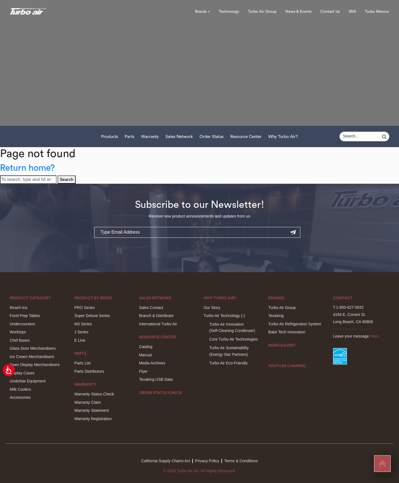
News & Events (298, 12)
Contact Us (330, 12)
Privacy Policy (207, 461)
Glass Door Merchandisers (33, 348)
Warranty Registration (93, 418)
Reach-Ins (18, 307)
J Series (81, 332)
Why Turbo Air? (283, 137)
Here (374, 336)
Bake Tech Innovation (286, 332)
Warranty (150, 137)
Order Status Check (160, 393)
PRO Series (84, 307)
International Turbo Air (158, 324)
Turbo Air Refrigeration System (294, 324)
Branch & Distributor (156, 315)
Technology (229, 12)
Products (109, 137)
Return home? (27, 167)
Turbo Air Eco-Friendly (228, 363)
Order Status (212, 137)
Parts (129, 137)
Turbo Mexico (377, 12)
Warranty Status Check (94, 394)
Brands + (202, 12)
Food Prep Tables (25, 315)
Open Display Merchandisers (35, 364)
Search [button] (66, 179)
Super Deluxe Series (92, 315)
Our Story (212, 307)
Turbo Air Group (262, 12)
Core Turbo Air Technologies (233, 339)
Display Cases (22, 373)
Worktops (18, 332)
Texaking (275, 315)
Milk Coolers (20, 389)
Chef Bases (20, 340)
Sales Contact (151, 307)
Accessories (20, 397)
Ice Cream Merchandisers (32, 356)
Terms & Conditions (241, 461)
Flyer (143, 371)
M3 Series (83, 324)
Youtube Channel (287, 366)
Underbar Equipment (27, 381)
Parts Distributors (89, 371)
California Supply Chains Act (165, 461)
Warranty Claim (87, 402)
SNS (352, 12)
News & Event (282, 345)
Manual (145, 355)
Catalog (145, 346)
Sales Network (179, 137)
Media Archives (152, 363)
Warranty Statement (91, 410)
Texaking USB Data (156, 379)
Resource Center (246, 137)
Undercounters (22, 324)
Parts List (82, 363)
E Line (79, 340)
